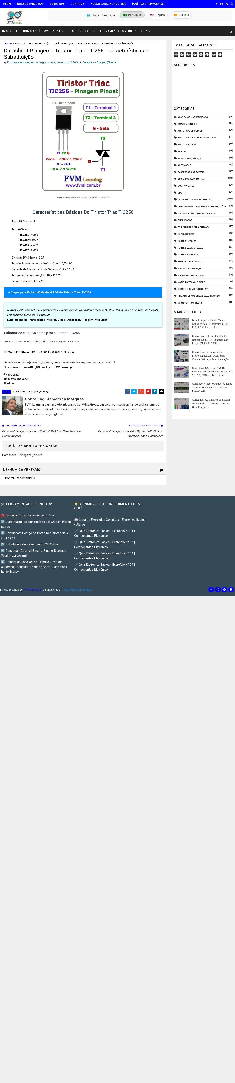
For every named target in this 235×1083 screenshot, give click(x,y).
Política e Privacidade (148, 3)
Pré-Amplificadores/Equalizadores (199, 296)
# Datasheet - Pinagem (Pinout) (30, 391)
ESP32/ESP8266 (186, 234)
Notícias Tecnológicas (191, 282)
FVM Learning (63, 367)
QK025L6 (68, 352)
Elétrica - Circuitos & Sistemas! (197, 213)
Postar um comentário (20, 478)
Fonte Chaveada (187, 241)
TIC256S (23, 244)
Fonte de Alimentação (190, 248)
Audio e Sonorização (190, 158)
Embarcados (185, 220)
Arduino (182, 151)
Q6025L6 (46, 352)
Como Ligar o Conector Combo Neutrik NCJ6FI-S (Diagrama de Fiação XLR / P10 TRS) (210, 340)
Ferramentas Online (116, 31)
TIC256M (24, 239)
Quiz (144, 31)
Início (7, 3)
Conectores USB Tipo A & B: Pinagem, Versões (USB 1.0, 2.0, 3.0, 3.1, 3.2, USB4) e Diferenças (212, 372)
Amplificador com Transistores (197, 138)
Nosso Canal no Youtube (108, 3)
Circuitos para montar (191, 179)
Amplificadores (187, 144)
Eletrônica (25, 31)
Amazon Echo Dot (188, 124)
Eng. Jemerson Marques (78, 589)
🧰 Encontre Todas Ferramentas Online (27, 515)
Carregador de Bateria (191, 172)
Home (8, 43)
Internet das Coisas (190, 261)
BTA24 (25, 352)
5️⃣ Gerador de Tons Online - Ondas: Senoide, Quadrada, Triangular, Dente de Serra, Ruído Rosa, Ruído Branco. (34, 566)
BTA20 (16, 352)
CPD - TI (182, 193)
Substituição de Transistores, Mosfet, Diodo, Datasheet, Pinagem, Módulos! (57, 319)
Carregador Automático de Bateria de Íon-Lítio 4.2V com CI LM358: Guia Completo (211, 403)
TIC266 (8, 352)
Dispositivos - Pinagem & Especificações (202, 206)
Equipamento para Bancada (194, 227)
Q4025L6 (35, 352)
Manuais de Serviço (189, 268)
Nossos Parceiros (30, 3)
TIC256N (24, 249)
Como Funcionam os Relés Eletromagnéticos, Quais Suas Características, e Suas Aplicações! (211, 356)
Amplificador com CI (190, 131)
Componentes (53, 31)
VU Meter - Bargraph (190, 303)
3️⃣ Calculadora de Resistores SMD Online (30, 544)
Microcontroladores (191, 275)
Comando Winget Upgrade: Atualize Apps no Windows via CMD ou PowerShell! (212, 387)
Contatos (78, 3)
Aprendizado (82, 31)
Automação (184, 165)
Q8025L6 (57, 352)
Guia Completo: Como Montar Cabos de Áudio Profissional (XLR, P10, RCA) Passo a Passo (211, 324)
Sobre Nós (57, 3)
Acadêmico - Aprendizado (193, 117)
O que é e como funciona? (193, 289)
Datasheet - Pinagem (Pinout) (31, 43)
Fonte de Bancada (188, 254)
